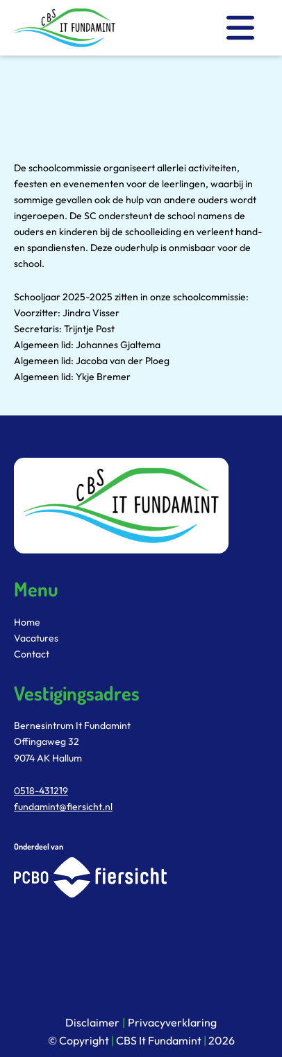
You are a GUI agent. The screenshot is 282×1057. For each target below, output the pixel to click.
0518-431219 (41, 790)
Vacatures (36, 638)
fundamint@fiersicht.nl (63, 806)
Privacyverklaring (172, 1022)
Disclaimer (92, 1022)
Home (27, 622)
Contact (31, 654)
